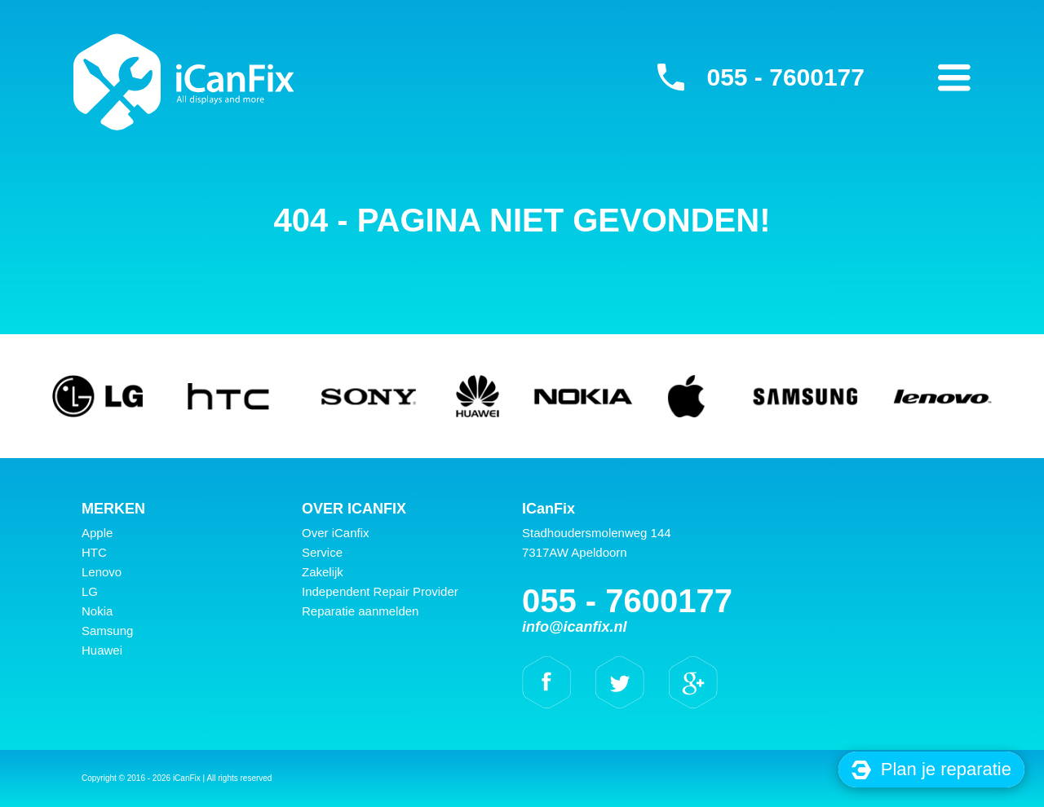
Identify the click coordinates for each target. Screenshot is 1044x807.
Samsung (107, 630)
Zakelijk (322, 572)
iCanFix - (183, 81)
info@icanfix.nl (574, 627)
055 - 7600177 (785, 77)
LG (90, 591)
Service (322, 552)
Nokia (97, 611)
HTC (94, 552)
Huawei (102, 650)
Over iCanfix (335, 533)
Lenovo (102, 572)
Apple (97, 533)
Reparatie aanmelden (360, 611)
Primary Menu (954, 77)
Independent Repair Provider (380, 591)
